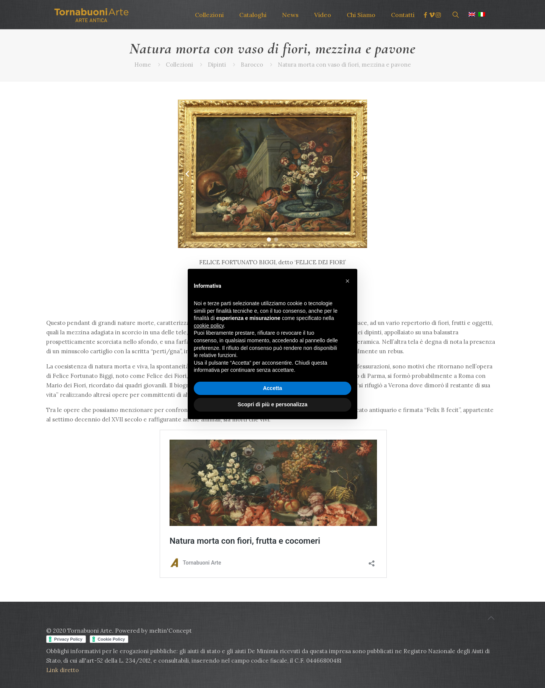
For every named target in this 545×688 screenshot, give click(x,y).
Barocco (252, 64)
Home (142, 64)
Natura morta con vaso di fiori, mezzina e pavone (344, 64)
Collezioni (179, 64)
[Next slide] (357, 173)
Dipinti (217, 64)
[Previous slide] (187, 173)
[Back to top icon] (491, 618)
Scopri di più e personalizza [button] (272, 404)
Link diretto (63, 670)
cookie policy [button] (209, 326)
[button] (269, 239)
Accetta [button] (272, 388)
